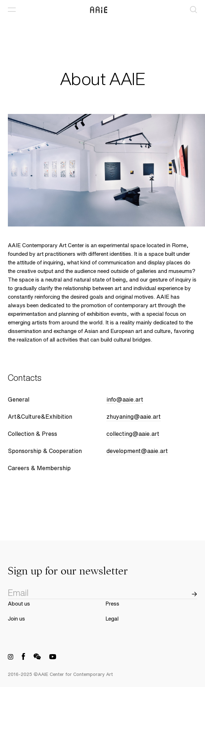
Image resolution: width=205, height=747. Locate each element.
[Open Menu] (12, 10)
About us (19, 603)
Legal (112, 618)
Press (112, 603)
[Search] (193, 9)
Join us (16, 618)
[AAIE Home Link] (102, 10)
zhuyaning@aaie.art (133, 417)
